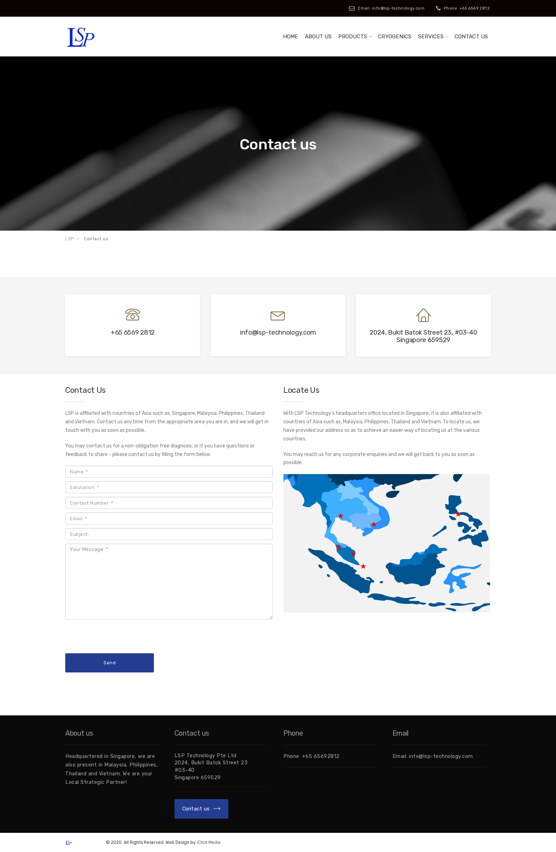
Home (290, 36)
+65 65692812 (321, 756)
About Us (318, 36)
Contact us (471, 36)
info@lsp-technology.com (441, 756)
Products (352, 36)
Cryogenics (394, 36)
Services (431, 36)
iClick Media (209, 842)
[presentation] (119, 637)
